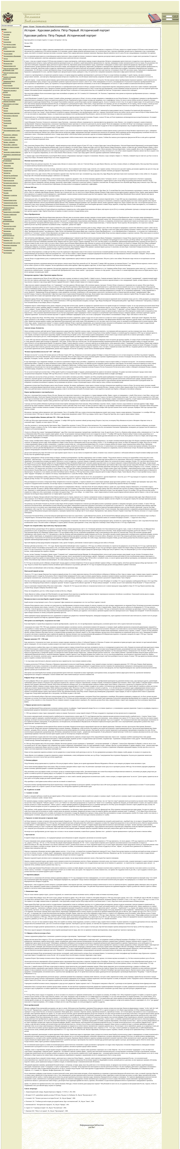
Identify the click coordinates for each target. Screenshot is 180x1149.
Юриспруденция (8, 168)
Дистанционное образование (12, 56)
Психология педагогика (11, 205)
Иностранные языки (10, 185)
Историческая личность (11, 183)
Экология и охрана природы (12, 152)
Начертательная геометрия (12, 113)
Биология (6, 224)
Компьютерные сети (10, 66)
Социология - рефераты (11, 140)
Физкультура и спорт (10, 226)
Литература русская (9, 178)
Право (5, 125)
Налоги (6, 110)
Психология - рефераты (11, 135)
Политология (7, 123)
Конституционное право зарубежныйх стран (10, 69)
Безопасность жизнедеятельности (8, 234)
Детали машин (8, 53)
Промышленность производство (8, 208)
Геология (6, 39)
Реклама (6, 193)
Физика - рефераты (9, 142)
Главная (25, 26)
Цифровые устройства (10, 195)
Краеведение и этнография (12, 212)
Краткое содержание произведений (9, 78)
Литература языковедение (11, 88)
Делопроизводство (9, 51)
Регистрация (175, 19)
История (6, 198)
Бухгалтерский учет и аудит (12, 243)
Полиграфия (7, 120)
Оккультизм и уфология (11, 115)
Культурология (8, 85)
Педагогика (7, 118)
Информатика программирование (8, 220)
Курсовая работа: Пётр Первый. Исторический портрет (52, 26)
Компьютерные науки (10, 200)
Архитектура (7, 32)
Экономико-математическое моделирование (11, 159)
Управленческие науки (10, 203)
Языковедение (8, 170)
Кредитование (8, 253)
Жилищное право (9, 61)
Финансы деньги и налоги (11, 147)
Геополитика (7, 42)
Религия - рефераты (9, 137)
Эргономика (7, 165)
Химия (6, 149)
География (7, 34)
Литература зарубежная (11, 175)
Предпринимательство (10, 128)
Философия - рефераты (10, 144)
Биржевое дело (8, 240)
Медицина (7, 97)
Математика (7, 95)
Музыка (6, 108)
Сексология (7, 217)
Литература (7, 173)
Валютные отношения (10, 245)
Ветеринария (7, 248)
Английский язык (9, 228)
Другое (6, 58)
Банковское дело (8, 238)
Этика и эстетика (9, 163)
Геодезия (6, 37)
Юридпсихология (9, 180)
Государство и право (10, 44)
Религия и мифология (10, 214)
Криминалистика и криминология (8, 82)
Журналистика (8, 63)
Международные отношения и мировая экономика (11, 100)
